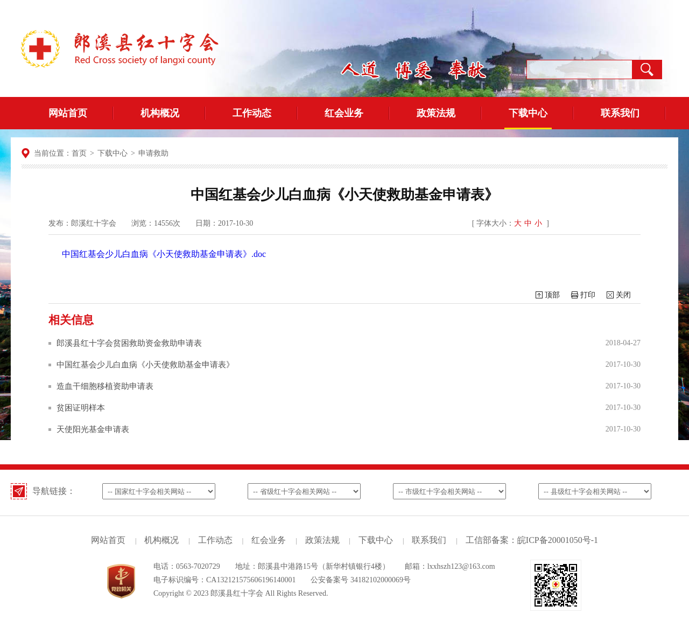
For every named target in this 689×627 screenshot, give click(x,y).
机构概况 (159, 113)
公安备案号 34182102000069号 (361, 580)
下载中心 (528, 113)
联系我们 (620, 113)
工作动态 (252, 113)
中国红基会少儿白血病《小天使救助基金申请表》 (145, 364)
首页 (79, 153)
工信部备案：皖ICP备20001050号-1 (532, 540)
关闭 (623, 295)
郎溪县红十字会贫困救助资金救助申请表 (129, 343)
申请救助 (153, 153)
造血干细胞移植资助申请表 (105, 386)
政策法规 (436, 113)
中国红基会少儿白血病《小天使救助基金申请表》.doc (164, 254)
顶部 (552, 295)
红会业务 (344, 113)
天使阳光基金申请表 (93, 429)
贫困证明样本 (81, 407)
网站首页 (67, 113)
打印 (587, 295)
